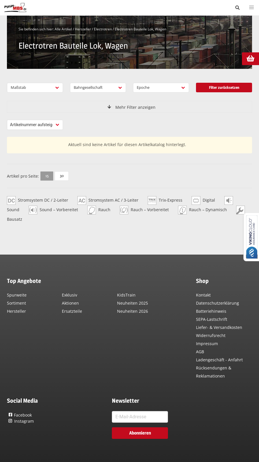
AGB (200, 351)
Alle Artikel (63, 29)
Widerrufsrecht (210, 335)
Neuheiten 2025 (132, 303)
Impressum (207, 343)
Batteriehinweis (211, 311)
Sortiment (16, 303)
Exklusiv (69, 295)
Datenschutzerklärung (217, 303)
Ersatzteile (72, 311)
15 (47, 175)
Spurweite (17, 295)
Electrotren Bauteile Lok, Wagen (140, 29)
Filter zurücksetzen (224, 87)
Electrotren (103, 29)
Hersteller (83, 29)
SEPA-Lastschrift (211, 319)
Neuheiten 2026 (132, 311)
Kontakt (203, 295)
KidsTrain (126, 295)
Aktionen (70, 303)
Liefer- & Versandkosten (219, 327)
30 (62, 175)
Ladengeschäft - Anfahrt (219, 359)
